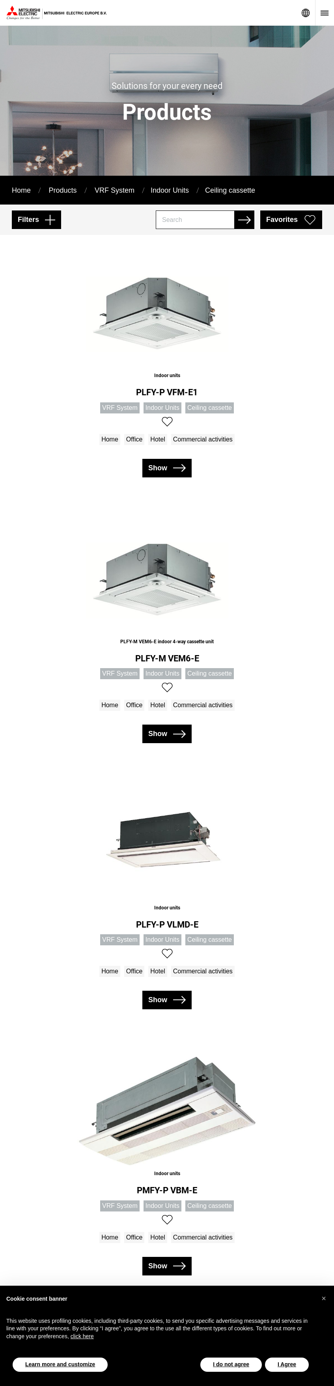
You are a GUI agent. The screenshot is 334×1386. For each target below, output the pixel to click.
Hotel (157, 439)
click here (82, 1336)
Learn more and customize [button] (60, 1364)
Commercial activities (203, 439)
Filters (28, 219)
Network (305, 13)
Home (21, 190)
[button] (323, 1298)
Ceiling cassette (230, 190)
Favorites (282, 219)
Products (63, 190)
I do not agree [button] (231, 1364)
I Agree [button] (287, 1364)
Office (134, 439)
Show (157, 468)
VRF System (114, 190)
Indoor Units (170, 190)
